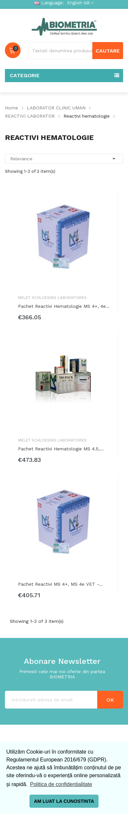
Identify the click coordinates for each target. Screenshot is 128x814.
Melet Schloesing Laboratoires (52, 297)
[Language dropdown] (79, 3)
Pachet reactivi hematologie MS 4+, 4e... (64, 306)
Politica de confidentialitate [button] (61, 784)
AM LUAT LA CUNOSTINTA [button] (64, 801)
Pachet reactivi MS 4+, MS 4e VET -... (60, 584)
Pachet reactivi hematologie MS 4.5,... (61, 448)
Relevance (64, 159)
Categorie (25, 75)
